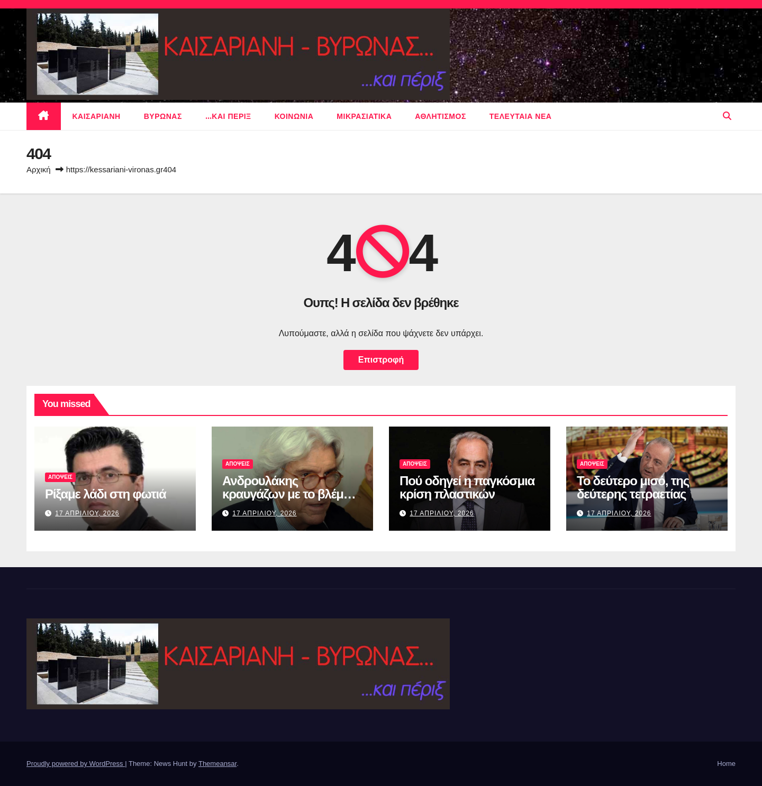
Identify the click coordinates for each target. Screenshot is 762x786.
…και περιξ (228, 116)
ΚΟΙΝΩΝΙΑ (294, 116)
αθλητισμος (440, 116)
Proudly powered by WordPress (75, 763)
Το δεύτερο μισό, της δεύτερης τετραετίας (633, 487)
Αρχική (38, 169)
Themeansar (217, 763)
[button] (727, 116)
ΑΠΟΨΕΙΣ (60, 477)
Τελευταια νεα (520, 116)
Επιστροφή (381, 359)
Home (726, 763)
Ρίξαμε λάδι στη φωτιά (105, 494)
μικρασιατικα (364, 116)
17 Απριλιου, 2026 (87, 513)
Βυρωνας (163, 116)
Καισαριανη (96, 116)
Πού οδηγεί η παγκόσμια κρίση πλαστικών (467, 487)
